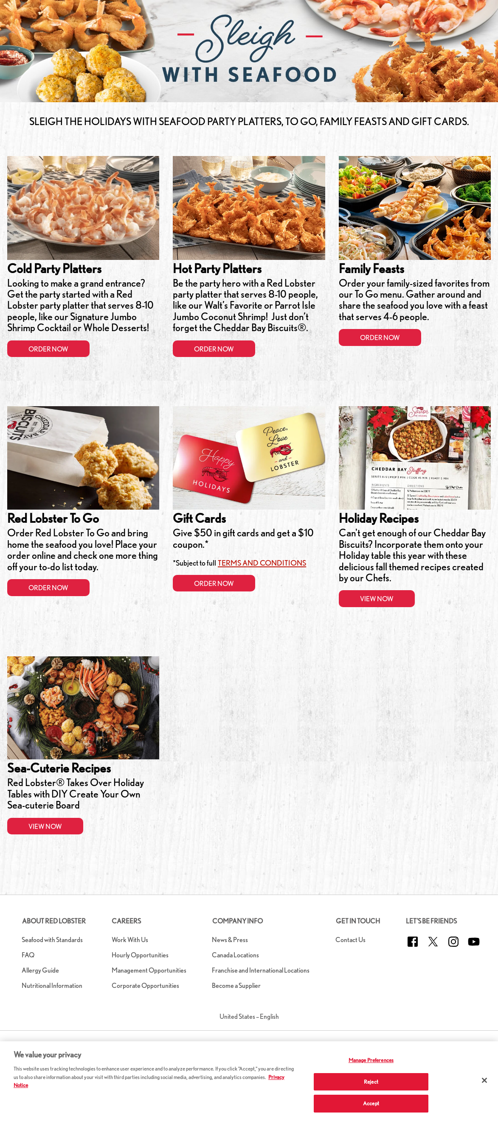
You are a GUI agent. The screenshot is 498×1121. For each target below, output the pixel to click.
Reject (371, 1082)
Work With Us (130, 940)
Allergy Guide (40, 970)
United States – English (249, 1016)
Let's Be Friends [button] (431, 921)
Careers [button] (126, 921)
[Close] (484, 1080)
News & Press (230, 940)
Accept (371, 1103)
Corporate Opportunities (145, 986)
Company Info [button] (237, 921)
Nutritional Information (52, 986)
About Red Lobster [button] (54, 921)
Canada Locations (235, 955)
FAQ (28, 955)
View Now (377, 599)
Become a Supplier (236, 986)
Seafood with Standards (52, 940)
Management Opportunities (149, 970)
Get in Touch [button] (358, 921)
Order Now (48, 349)
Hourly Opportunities (140, 955)
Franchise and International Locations (260, 970)
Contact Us (350, 940)
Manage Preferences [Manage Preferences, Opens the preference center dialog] (371, 1060)
